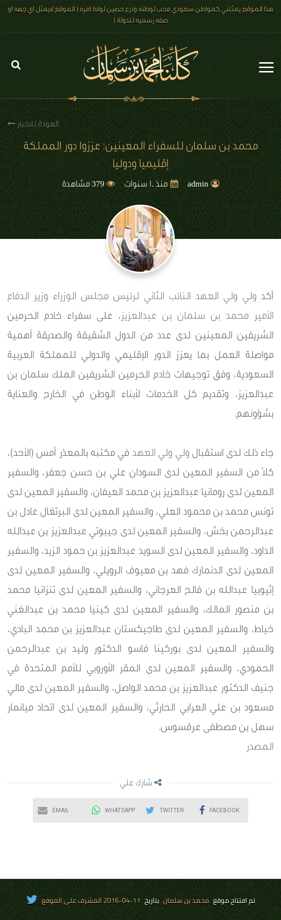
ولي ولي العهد (226, 298)
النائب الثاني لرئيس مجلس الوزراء (122, 298)
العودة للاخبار (33, 124)
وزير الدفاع (27, 298)
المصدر (260, 748)
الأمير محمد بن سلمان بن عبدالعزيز (197, 317)
